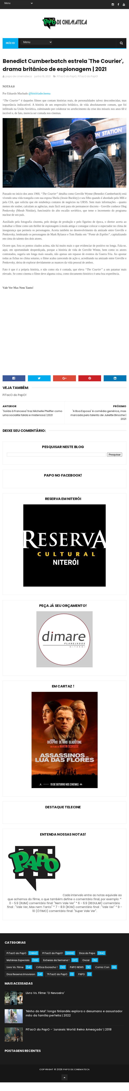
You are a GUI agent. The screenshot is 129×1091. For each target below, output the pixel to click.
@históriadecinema (40, 102)
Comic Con (102, 976)
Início (10, 43)
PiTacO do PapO (66, 85)
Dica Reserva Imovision (21, 983)
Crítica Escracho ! (46, 976)
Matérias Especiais (18, 969)
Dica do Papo (87, 961)
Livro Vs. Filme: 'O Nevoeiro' (45, 1002)
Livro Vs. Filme (15, 976)
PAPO (81, 983)
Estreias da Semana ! (56, 969)
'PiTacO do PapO (57, 983)
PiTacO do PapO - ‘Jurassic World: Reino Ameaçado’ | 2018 (69, 1038)
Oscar (86, 969)
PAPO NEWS (77, 976)
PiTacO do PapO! (88, 85)
